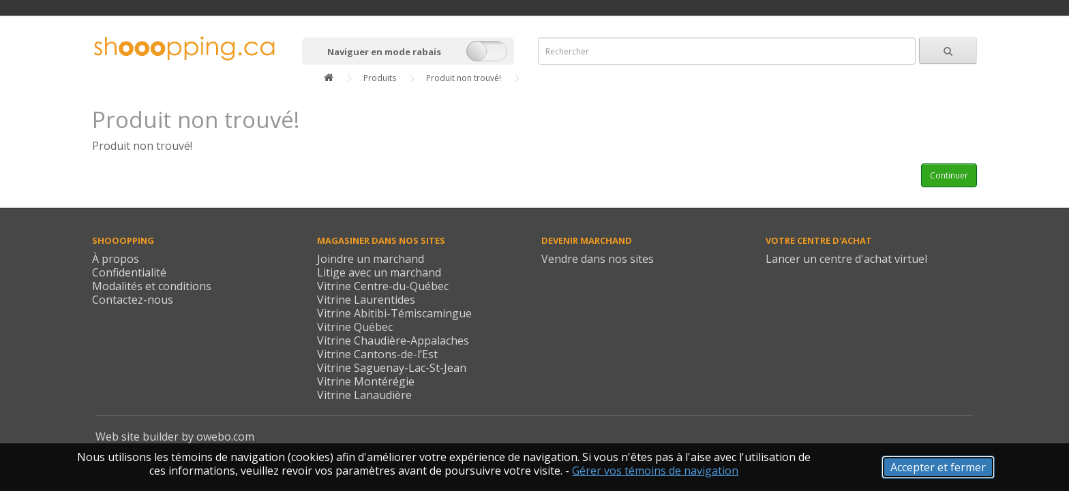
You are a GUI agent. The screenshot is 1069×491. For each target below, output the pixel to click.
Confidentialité (129, 272)
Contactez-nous (132, 299)
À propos (115, 258)
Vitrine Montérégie (366, 381)
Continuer (949, 175)
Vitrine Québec (355, 326)
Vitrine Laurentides (366, 299)
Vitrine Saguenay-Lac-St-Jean (391, 367)
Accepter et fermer (938, 467)
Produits (379, 78)
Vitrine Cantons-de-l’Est (377, 354)
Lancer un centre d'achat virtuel (846, 258)
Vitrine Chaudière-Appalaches (393, 340)
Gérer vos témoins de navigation (655, 470)
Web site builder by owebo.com (174, 436)
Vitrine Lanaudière (364, 394)
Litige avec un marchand (379, 272)
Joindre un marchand (370, 258)
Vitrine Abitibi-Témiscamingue (394, 313)
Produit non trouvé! (463, 78)
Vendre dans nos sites (597, 258)
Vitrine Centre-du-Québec (383, 286)
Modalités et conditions (151, 286)
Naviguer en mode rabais (384, 52)
